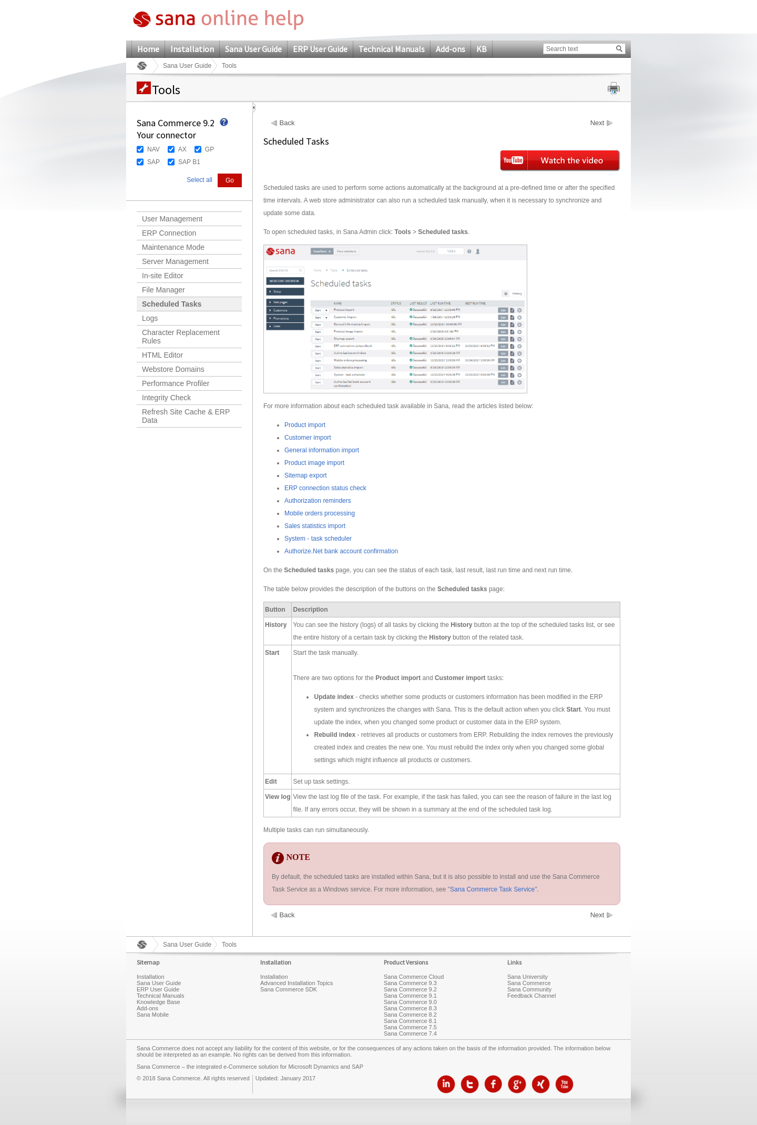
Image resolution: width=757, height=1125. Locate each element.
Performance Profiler (175, 383)
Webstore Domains (173, 369)
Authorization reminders (317, 500)
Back (287, 123)
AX (182, 149)
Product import (304, 425)
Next (597, 123)
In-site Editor (162, 275)
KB (481, 49)
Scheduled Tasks (171, 304)
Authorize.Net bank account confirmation (341, 551)
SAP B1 (189, 162)
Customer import (307, 437)
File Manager (163, 290)
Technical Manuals (392, 49)
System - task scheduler (318, 538)
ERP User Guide (320, 49)
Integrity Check (166, 397)
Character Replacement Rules (181, 336)
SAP (153, 162)
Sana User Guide (253, 49)
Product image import (314, 463)
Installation (192, 49)
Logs (150, 318)
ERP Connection (169, 233)
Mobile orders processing (319, 513)
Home (148, 49)
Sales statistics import (314, 526)
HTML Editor (162, 355)
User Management (172, 219)
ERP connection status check (325, 488)
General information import (321, 450)
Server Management (175, 261)
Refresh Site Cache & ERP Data (186, 416)
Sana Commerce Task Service (492, 889)
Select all (199, 180)
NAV (153, 149)
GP (209, 149)
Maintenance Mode (173, 247)
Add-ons (450, 49)
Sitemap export (305, 475)
